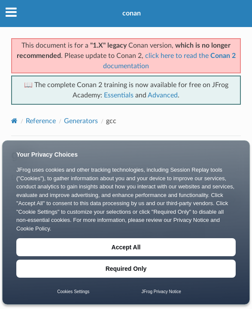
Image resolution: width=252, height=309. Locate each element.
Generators (81, 121)
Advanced (163, 95)
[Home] (14, 120)
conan (131, 13)
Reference (41, 121)
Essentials (119, 95)
